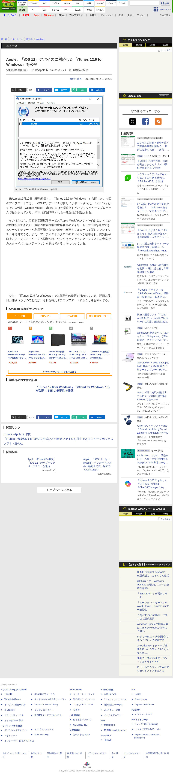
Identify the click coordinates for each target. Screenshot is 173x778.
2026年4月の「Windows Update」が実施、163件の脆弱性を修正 (153, 584)
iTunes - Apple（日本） (18, 434)
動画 (130, 15)
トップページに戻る (59, 489)
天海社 (138, 694)
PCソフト (45, 316)
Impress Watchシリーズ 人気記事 (147, 508)
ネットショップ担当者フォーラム (50, 699)
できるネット (10, 735)
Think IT (8, 694)
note (82, 90)
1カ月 (165, 45)
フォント (141, 15)
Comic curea (141, 699)
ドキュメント (107, 15)
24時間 (139, 45)
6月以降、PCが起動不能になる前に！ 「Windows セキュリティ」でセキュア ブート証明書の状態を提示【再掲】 (153, 210)
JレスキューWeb (112, 710)
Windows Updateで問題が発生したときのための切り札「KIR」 (152, 628)
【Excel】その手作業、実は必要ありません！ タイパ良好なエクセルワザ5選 (152, 164)
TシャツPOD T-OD (83, 704)
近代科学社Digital (81, 734)
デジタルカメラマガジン (16, 730)
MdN (103, 720)
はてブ (64, 90)
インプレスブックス (43, 729)
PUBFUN (136, 710)
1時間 (126, 45)
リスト (31, 90)
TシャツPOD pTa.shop (146, 724)
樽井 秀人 (76, 78)
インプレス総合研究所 (15, 704)
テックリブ (106, 735)
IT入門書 (72, 316)
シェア (46, 90)
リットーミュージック (83, 694)
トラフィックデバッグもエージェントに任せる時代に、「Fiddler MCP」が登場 (153, 178)
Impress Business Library (46, 704)
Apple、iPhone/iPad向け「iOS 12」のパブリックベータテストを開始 (41, 463)
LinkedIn (99, 90)
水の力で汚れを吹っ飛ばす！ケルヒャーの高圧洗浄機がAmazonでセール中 (153, 396)
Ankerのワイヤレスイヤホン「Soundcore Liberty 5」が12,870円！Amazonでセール (152, 429)
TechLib (107, 740)
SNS (120, 15)
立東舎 (76, 710)
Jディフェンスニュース (115, 699)
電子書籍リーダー (99, 316)
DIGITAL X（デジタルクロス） (49, 715)
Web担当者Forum (12, 699)
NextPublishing (41, 734)
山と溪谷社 (75, 715)
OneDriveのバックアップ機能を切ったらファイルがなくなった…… (153, 649)
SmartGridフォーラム (44, 694)
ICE (133, 689)
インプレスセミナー (43, 710)
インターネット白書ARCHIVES (19, 741)
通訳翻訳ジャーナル (113, 704)
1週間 (152, 45)
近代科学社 (75, 730)
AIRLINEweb (110, 694)
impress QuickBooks (144, 704)
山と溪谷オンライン (82, 719)
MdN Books (109, 725)
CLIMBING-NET (80, 725)
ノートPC (19, 316)
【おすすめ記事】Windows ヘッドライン (149, 564)
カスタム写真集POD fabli (147, 729)
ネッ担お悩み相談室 (13, 720)
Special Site (135, 96)
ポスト (21, 90)
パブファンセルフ (143, 714)
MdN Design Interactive (115, 730)
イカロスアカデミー (113, 715)
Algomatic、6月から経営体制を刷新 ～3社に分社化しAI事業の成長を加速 (153, 268)
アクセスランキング (139, 40)
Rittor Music (76, 689)
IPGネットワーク (140, 719)
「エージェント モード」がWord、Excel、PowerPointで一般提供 (153, 606)
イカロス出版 (107, 689)
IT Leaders (9, 710)
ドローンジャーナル (13, 715)
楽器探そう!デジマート (84, 699)
